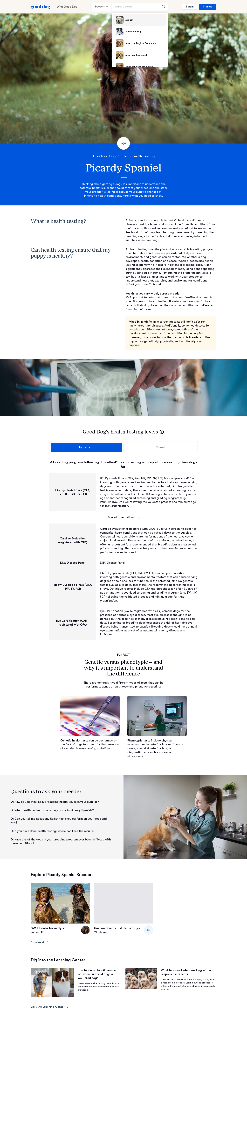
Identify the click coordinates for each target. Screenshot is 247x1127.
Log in (190, 6)
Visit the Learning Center (50, 1007)
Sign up (207, 6)
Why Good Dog (67, 6)
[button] (161, 431)
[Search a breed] (140, 6)
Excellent (86, 447)
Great (160, 447)
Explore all (40, 942)
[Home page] (40, 6)
